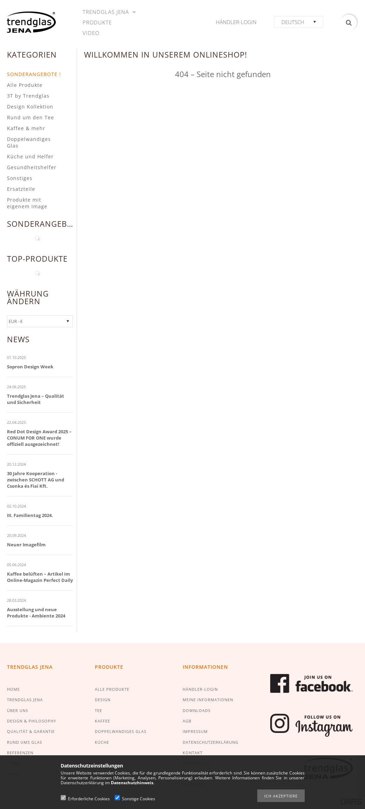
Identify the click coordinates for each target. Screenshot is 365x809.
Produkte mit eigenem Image (27, 203)
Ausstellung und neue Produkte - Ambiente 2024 (36, 612)
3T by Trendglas (28, 95)
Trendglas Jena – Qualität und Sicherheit (35, 399)
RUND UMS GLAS (24, 742)
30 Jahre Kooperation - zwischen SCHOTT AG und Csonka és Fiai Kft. (35, 479)
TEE (98, 710)
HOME (13, 689)
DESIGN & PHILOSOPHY (31, 721)
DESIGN (103, 699)
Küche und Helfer (30, 156)
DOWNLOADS (197, 710)
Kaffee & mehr (26, 128)
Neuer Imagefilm (26, 544)
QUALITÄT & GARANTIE (31, 731)
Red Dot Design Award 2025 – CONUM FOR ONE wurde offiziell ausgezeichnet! (39, 437)
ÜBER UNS (17, 710)
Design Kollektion (30, 106)
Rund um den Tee (30, 117)
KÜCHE (102, 742)
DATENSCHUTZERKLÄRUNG (210, 742)
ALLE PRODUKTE (112, 689)
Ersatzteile (21, 189)
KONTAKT (193, 752)
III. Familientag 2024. (30, 515)
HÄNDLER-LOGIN (200, 689)
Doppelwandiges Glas (29, 142)
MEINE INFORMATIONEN (208, 699)
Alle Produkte (25, 85)
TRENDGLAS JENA (25, 699)
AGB (187, 721)
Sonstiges (19, 178)
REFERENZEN (20, 752)
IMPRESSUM (195, 731)
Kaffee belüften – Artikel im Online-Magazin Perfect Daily (40, 577)
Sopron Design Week (30, 367)
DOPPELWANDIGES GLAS (120, 731)
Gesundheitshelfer (31, 167)
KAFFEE (102, 721)
